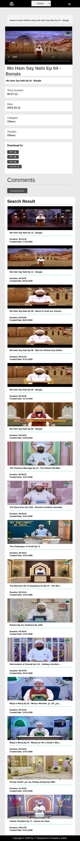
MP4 (13, 152)
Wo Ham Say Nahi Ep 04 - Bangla (53, 20)
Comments (17, 191)
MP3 (13, 157)
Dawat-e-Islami (17, 20)
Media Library (30, 20)
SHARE (14, 167)
